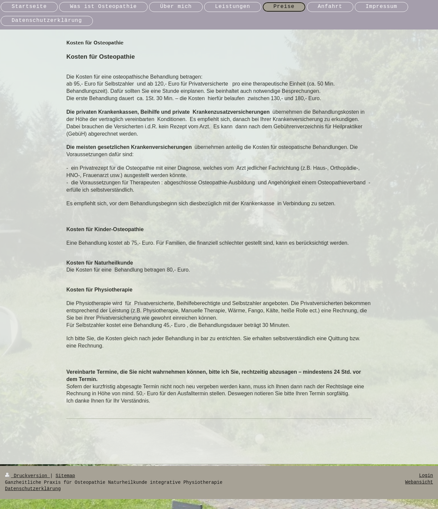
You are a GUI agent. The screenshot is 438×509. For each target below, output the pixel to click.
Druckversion (27, 475)
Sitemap (65, 475)
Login (426, 475)
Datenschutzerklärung (33, 488)
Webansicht (419, 482)
